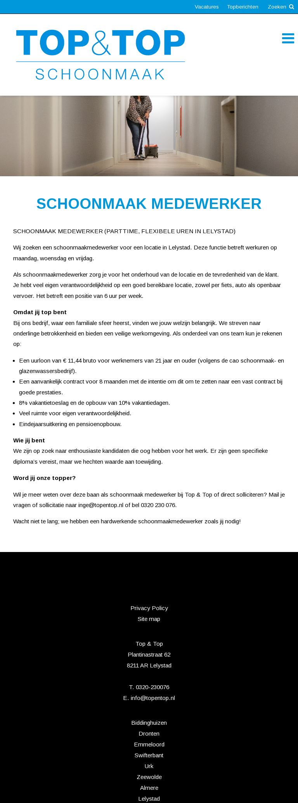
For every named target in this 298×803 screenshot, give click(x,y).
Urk (149, 766)
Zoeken (281, 7)
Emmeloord (149, 744)
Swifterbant (149, 755)
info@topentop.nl (153, 698)
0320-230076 (152, 687)
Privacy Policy (149, 608)
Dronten (149, 733)
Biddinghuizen (149, 722)
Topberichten (242, 7)
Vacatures (207, 7)
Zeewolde (149, 777)
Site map (149, 619)
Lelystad (149, 798)
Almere (149, 787)
